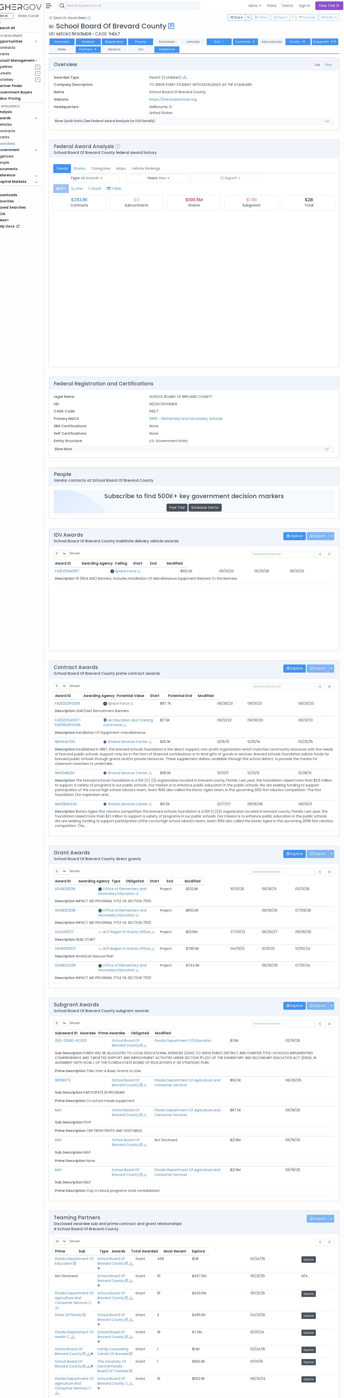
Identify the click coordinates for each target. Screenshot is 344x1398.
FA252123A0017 (80, 571)
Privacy (114, 1391)
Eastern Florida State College (92, 1296)
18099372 (76, 1056)
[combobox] (142, 5)
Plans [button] (271, 5)
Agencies (19, 156)
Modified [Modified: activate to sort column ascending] (300, 563)
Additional (208, 49)
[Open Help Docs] (102, 18)
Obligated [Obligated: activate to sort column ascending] (241, 876)
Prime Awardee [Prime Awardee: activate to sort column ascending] (189, 1014)
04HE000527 (78, 934)
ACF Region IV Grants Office (126, 917)
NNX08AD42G (79, 799)
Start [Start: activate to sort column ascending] (229, 563)
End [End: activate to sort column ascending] (261, 563)
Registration (127, 42)
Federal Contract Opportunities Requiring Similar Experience (118, 1336)
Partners (129, 49)
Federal (14, 15)
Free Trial (183, 507)
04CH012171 (77, 917)
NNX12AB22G (78, 768)
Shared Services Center (155, 736)
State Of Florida (81, 1244)
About (68, 1391)
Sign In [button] (304, 5)
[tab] (74, 188)
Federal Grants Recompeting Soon (97, 1354)
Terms (99, 1391)
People (17, 162)
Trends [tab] (75, 168)
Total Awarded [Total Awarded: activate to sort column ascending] (269, 1208)
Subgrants (76, 49)
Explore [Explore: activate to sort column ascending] (323, 1208)
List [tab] (317, 64)
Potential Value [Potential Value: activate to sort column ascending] (229, 695)
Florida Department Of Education (204, 1021)
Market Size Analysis (84, 1360)
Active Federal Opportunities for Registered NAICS (110, 1366)
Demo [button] (287, 5)
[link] (329, 686)
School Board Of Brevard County (132, 1021)
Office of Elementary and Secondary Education (143, 884)
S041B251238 (78, 900)
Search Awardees (81, 17)
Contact (84, 1391)
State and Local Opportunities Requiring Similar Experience (117, 1348)
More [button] (253, 5)
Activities (19, 79)
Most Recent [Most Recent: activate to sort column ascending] (299, 1208)
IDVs (232, 42)
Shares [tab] (93, 168)
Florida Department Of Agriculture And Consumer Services (225, 1056)
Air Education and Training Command (168, 720)
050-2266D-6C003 (84, 1021)
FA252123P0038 (80, 703)
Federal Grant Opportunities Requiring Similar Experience (115, 1342)
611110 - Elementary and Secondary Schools (194, 418)
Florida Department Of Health (93, 1253)
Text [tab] (328, 64)
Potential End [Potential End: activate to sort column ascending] (287, 695)
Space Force (136, 571)
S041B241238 (78, 951)
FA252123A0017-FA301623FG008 (94, 720)
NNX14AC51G (78, 736)
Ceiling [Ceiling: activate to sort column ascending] (194, 563)
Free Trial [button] (329, 5)
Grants (17, 54)
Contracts (20, 47)
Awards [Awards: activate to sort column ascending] (243, 1208)
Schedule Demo (211, 507)
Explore (324, 1216)
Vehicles (18, 124)
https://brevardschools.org (181, 99)
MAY (71, 1081)
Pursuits (17, 73)
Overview (75, 42)
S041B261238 (78, 884)
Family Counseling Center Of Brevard (184, 1262)
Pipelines (18, 66)
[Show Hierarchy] (193, 77)
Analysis (101, 42)
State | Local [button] (41, 15)
